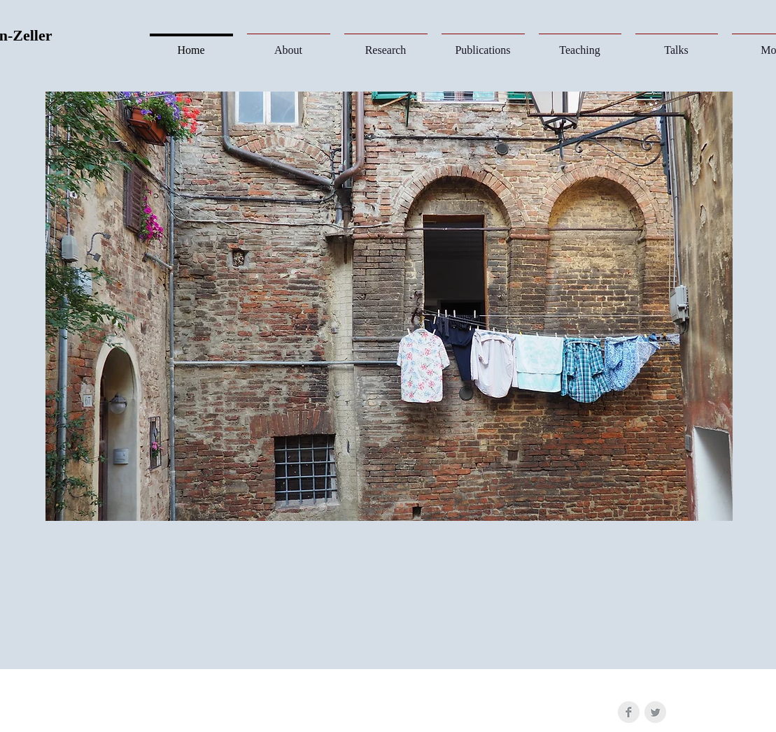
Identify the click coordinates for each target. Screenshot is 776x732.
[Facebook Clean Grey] (629, 712)
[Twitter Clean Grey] (655, 712)
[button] (386, 44)
